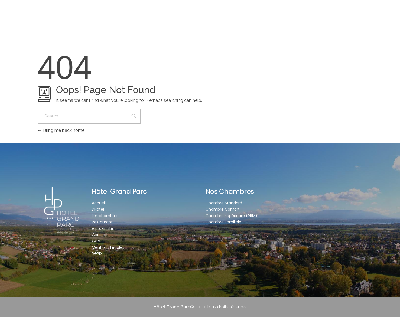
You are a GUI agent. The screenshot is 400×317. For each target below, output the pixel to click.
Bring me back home (61, 130)
